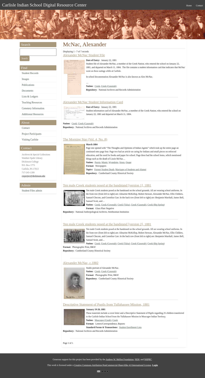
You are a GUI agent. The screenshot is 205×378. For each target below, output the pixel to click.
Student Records (30, 73)
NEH (137, 359)
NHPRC (148, 359)
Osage (128, 162)
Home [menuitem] (189, 5)
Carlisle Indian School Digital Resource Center (44, 4)
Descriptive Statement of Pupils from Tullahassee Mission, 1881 (106, 304)
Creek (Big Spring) (156, 205)
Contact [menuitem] (199, 5)
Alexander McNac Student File (84, 55)
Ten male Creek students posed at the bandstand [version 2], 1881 (107, 224)
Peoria (97, 162)
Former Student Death (104, 169)
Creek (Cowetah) (108, 205)
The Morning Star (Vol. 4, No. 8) (85, 139)
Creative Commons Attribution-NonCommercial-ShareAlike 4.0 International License (112, 365)
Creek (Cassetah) (108, 86)
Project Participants (31, 133)
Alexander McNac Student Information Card (93, 102)
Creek (97, 86)
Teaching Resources (32, 102)
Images (25, 79)
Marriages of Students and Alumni (130, 169)
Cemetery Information (33, 108)
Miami (105, 162)
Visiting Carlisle (30, 139)
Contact (26, 128)
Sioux (122, 162)
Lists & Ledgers (30, 96)
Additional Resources (32, 114)
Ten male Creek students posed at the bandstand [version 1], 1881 (107, 185)
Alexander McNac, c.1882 (80, 263)
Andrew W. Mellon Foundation (120, 359)
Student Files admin (32, 190)
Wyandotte (113, 162)
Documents (27, 90)
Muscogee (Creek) (103, 320)
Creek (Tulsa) (124, 205)
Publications (28, 85)
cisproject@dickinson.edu (33, 176)
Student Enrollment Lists (130, 327)
